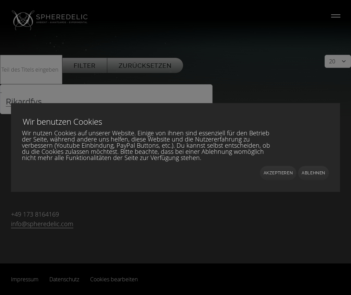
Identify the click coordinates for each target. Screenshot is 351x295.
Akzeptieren (278, 173)
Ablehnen (313, 173)
